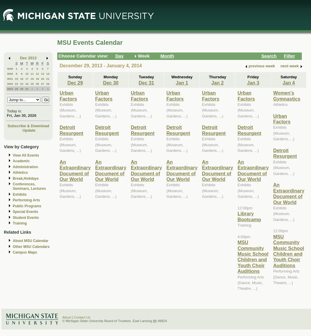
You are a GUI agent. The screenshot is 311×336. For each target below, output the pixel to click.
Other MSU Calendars (31, 247)
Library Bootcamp (249, 216)
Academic (21, 161)
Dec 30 (111, 82)
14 (48, 73)
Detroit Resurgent (71, 130)
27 (42, 83)
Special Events (25, 212)
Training (20, 223)
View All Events (26, 155)
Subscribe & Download (28, 126)
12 (37, 73)
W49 (10, 68)
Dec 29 (75, 82)
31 (26, 88)
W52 (10, 83)
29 (16, 88)
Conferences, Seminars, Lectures (29, 186)
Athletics (20, 173)
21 (48, 78)
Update (29, 130)
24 (26, 83)
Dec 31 (146, 82)
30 (21, 88)
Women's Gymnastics (286, 95)
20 (42, 78)
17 (26, 78)
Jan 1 (182, 82)
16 (21, 78)
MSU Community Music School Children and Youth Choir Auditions (252, 257)
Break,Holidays (26, 178)
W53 (10, 88)
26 (37, 83)
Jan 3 (253, 82)
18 (32, 78)
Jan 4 (289, 82)
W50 (10, 73)
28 (48, 83)
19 (37, 78)
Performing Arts (26, 200)
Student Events (26, 218)
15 (16, 78)
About (66, 317)
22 (16, 83)
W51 (10, 78)
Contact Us (82, 317)
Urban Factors (68, 95)
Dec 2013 (28, 58)
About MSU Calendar (30, 241)
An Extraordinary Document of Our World (75, 170)
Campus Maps (25, 252)
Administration (25, 167)
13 (42, 73)
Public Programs (27, 206)
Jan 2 (217, 82)
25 (32, 83)
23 (21, 83)
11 (32, 73)
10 (26, 73)
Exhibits (20, 194)
